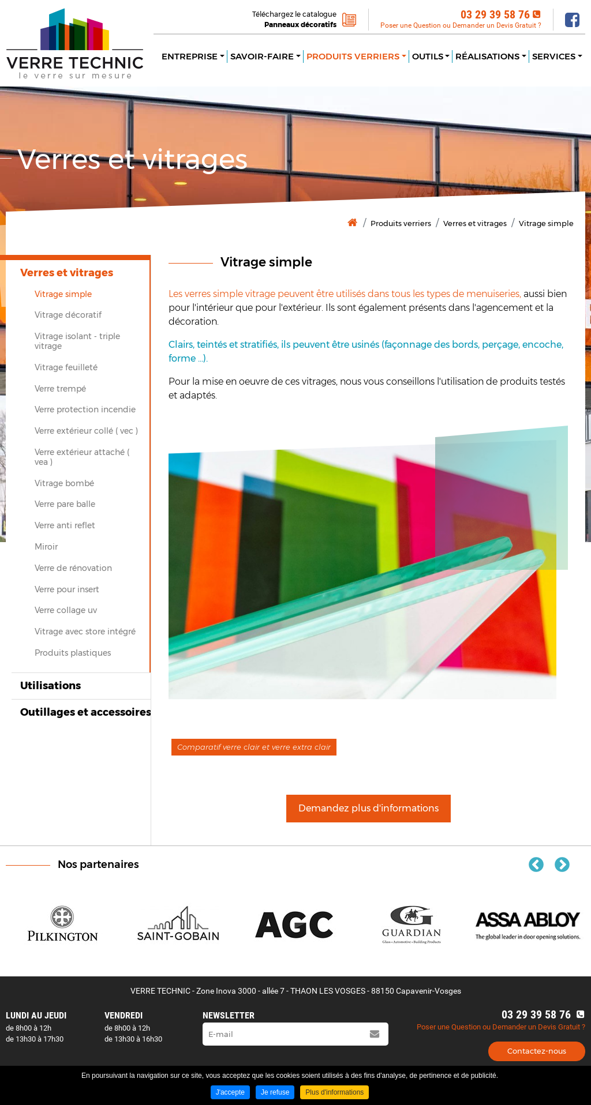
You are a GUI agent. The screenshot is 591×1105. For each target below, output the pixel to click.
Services (553, 56)
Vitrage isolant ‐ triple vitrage (77, 341)
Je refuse (275, 1092)
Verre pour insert (67, 589)
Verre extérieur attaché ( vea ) (82, 457)
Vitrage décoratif (68, 315)
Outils (427, 56)
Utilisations (50, 685)
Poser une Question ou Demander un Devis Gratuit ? (460, 25)
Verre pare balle (65, 504)
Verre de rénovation (73, 568)
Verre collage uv (66, 610)
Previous (536, 865)
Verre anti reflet (65, 525)
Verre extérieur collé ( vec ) (86, 431)
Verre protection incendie (85, 409)
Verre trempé (60, 389)
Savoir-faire (262, 56)
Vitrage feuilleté (66, 367)
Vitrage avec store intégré (85, 631)
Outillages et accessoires (85, 712)
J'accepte (230, 1092)
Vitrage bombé (64, 483)
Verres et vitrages (475, 223)
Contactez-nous (536, 1050)
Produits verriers (352, 56)
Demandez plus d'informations (368, 808)
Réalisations (487, 56)
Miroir (46, 547)
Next (562, 865)
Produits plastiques (73, 653)
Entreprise (190, 56)
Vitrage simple (546, 223)
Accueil (352, 223)
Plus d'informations (334, 1092)
